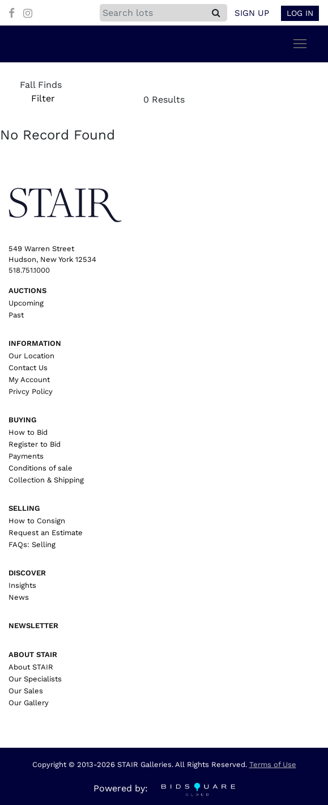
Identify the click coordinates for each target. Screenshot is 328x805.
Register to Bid (34, 444)
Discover (27, 573)
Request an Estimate (45, 532)
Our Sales (25, 691)
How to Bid (28, 432)
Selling (24, 508)
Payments (26, 456)
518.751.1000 (29, 270)
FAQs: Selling (32, 544)
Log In (300, 13)
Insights (22, 585)
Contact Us (28, 367)
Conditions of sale (40, 468)
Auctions (27, 290)
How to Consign (36, 520)
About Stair (32, 654)
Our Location (31, 355)
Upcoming (26, 303)
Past (16, 315)
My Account (29, 379)
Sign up (252, 13)
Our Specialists (35, 679)
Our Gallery (28, 702)
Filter (42, 98)
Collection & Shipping (46, 480)
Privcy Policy (30, 391)
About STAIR (30, 667)
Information (34, 343)
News (18, 597)
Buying (22, 420)
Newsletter (33, 625)
